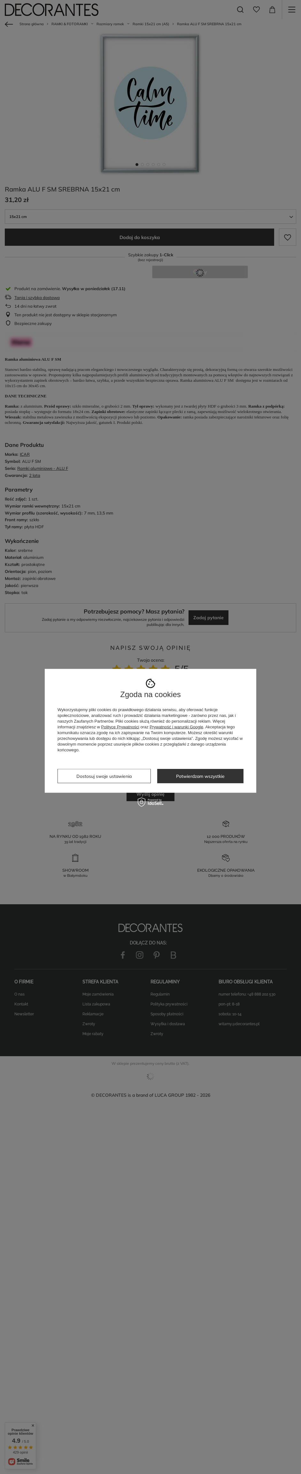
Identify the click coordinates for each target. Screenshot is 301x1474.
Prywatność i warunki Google (176, 727)
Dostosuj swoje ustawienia (104, 776)
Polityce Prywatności (120, 727)
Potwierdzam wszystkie (200, 776)
